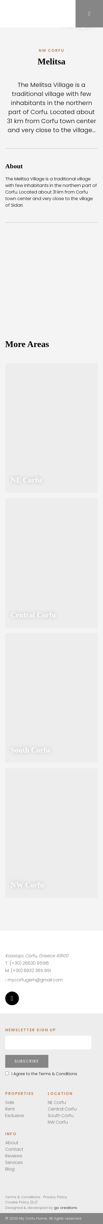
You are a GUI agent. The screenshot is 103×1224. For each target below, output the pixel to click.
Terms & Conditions (22, 1197)
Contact (14, 1149)
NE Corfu (57, 1102)
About (11, 1143)
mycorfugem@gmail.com (34, 980)
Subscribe (27, 1061)
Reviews (13, 1156)
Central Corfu (62, 1109)
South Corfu (61, 1115)
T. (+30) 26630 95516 (27, 963)
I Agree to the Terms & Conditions (41, 1074)
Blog (10, 1169)
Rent (10, 1109)
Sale (9, 1102)
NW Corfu (58, 1122)
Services (14, 1162)
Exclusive (14, 1115)
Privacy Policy (55, 1197)
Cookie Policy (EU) (21, 1202)
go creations (65, 1207)
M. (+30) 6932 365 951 (28, 970)
